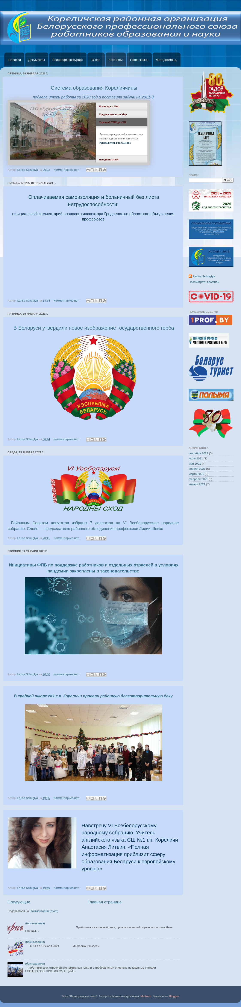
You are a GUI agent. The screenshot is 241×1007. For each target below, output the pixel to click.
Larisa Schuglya (204, 276)
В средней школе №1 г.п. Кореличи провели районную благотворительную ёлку (93, 696)
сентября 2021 (198, 453)
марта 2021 (196, 474)
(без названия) (35, 923)
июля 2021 (196, 458)
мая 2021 (195, 463)
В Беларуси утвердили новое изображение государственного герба (93, 328)
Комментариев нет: (67, 169)
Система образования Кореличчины (94, 88)
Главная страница (105, 902)
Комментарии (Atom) (44, 911)
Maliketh (145, 996)
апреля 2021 (197, 468)
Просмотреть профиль (204, 282)
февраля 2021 (198, 479)
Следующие (19, 902)
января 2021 (197, 484)
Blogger (174, 996)
